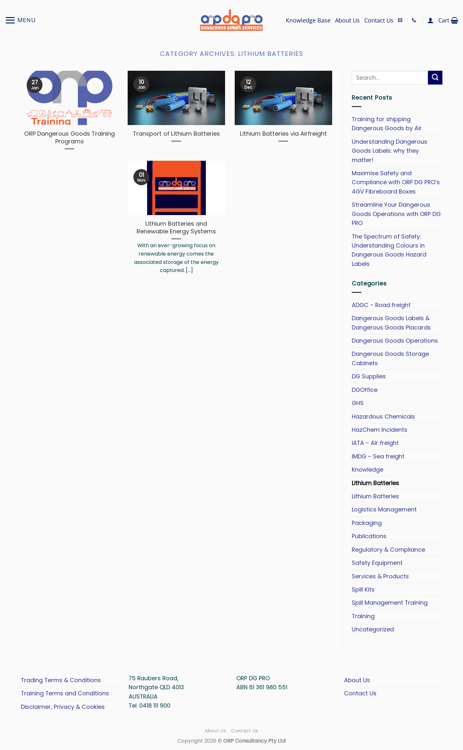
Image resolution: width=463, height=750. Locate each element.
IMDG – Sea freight (378, 456)
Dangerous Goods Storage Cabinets (390, 358)
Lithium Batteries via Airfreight (283, 134)
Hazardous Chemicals (383, 416)
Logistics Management (384, 509)
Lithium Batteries (375, 483)
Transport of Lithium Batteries (176, 134)
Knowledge (367, 469)
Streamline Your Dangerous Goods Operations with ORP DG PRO (396, 214)
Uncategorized (373, 629)
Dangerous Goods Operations (395, 341)
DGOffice (364, 389)
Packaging (367, 523)
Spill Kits (363, 589)
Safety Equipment (377, 563)
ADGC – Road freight (381, 305)
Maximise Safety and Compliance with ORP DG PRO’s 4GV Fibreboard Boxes (396, 182)
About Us (347, 20)
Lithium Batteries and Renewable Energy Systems (176, 227)
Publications (369, 536)
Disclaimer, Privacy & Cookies (63, 707)
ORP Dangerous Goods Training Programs (69, 137)
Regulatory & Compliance (388, 549)
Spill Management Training (390, 603)
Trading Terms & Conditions (61, 680)
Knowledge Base (308, 20)
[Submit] (435, 78)
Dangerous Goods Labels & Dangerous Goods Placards (391, 322)
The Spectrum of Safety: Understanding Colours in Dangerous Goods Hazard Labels (389, 249)
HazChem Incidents (379, 430)
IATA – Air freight (375, 443)
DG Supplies (369, 376)
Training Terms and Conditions (65, 693)
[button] (20, 20)
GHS (358, 403)
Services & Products (380, 576)
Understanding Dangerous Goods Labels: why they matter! (389, 150)
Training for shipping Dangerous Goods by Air (387, 123)
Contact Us (379, 20)
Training (363, 616)
